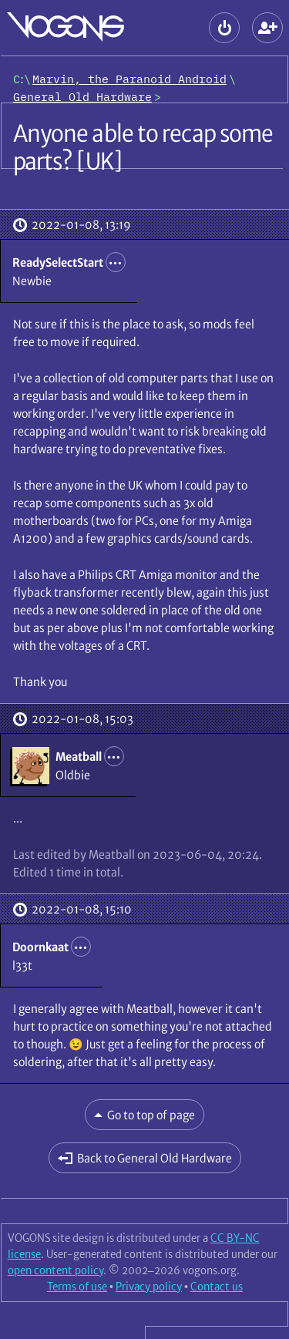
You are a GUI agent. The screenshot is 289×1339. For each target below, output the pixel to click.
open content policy (55, 1270)
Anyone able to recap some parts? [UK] (143, 147)
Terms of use (77, 1287)
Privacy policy (149, 1287)
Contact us (216, 1287)
